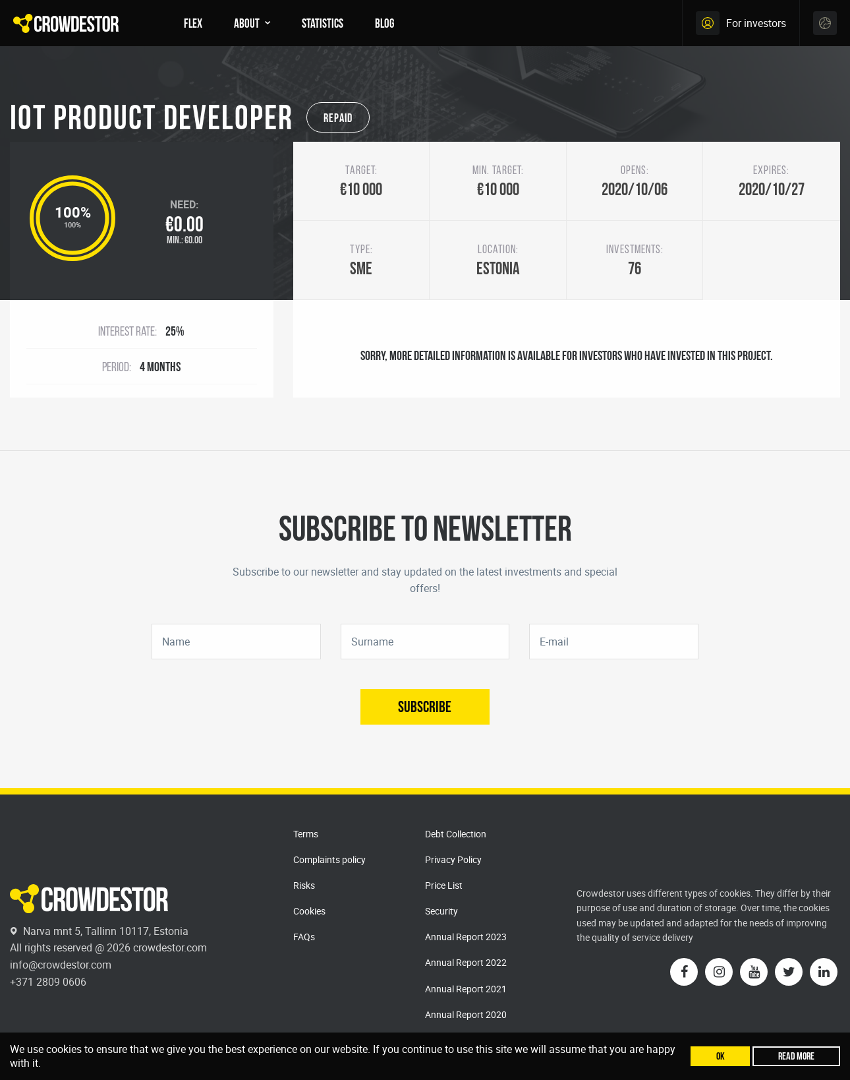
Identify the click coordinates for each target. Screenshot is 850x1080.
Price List (444, 885)
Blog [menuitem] (384, 23)
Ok (720, 1056)
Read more (796, 1056)
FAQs (304, 936)
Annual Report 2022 (466, 962)
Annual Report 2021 (466, 988)
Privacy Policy (453, 859)
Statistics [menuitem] (322, 23)
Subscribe (424, 706)
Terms (305, 833)
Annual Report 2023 (466, 936)
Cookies (309, 911)
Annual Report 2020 (466, 1014)
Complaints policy (329, 859)
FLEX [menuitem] (193, 23)
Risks (304, 885)
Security (441, 911)
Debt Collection (455, 833)
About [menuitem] (247, 23)
